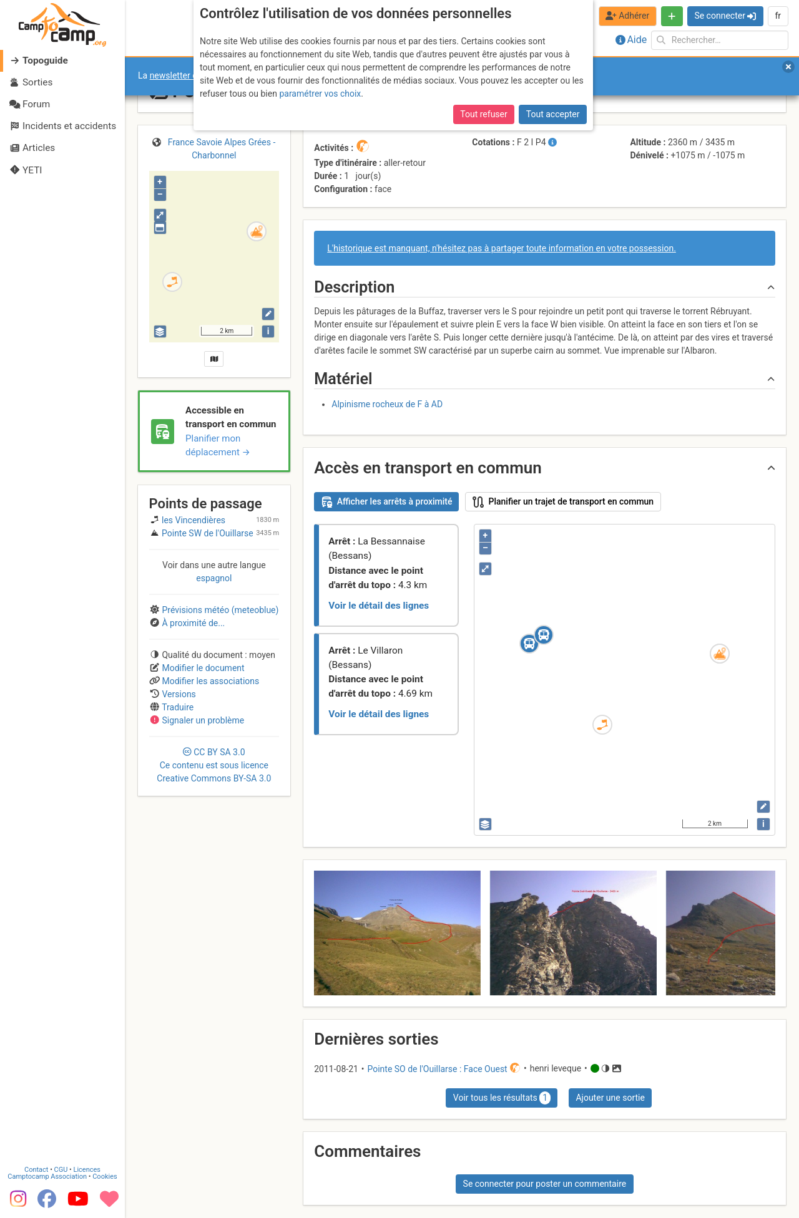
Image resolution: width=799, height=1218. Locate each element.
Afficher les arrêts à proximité (387, 502)
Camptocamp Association (47, 1176)
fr (778, 16)
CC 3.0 (214, 765)
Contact (36, 1170)
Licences (87, 1170)
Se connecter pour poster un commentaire (545, 1184)
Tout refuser (483, 114)
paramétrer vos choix (320, 94)
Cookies (104, 1176)
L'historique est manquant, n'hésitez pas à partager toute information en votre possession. (501, 248)
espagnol (214, 578)
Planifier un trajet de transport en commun (563, 502)
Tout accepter (553, 114)
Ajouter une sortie (610, 1098)
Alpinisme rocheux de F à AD (387, 404)
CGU (61, 1170)
